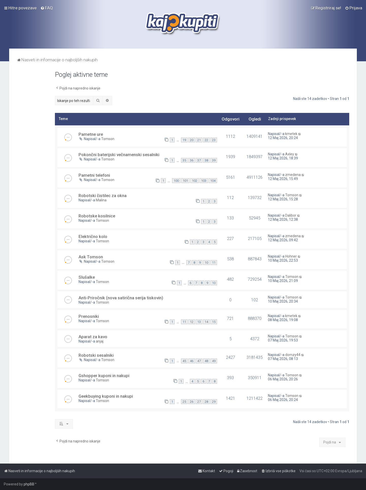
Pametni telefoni (94, 175)
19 (184, 140)
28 (206, 402)
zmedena (293, 175)
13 (199, 322)
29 (214, 402)
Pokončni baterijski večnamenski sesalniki (119, 154)
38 (206, 160)
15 (214, 322)
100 (176, 181)
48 (206, 361)
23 (214, 140)
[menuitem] (46, 7)
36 (191, 160)
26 (191, 402)
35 (184, 160)
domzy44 (292, 355)
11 (214, 262)
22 (206, 140)
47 (199, 361)
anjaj (99, 341)
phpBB (29, 484)
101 (185, 181)
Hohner (291, 256)
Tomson (107, 139)
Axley (289, 154)
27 (199, 402)
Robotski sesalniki (96, 355)
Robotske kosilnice (97, 215)
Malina (101, 200)
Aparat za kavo (93, 336)
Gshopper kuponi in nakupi (104, 375)
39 (214, 160)
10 (206, 262)
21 (199, 140)
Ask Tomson (91, 256)
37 (199, 160)
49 (214, 361)
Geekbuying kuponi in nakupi (106, 396)
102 (194, 181)
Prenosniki (89, 316)
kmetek (291, 134)
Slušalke (87, 277)
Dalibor (290, 215)
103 (203, 181)
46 (191, 361)
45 (184, 361)
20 (191, 140)
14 (206, 322)
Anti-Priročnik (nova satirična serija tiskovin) (121, 297)
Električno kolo (93, 236)
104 (213, 181)
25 (184, 402)
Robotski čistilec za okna (103, 195)
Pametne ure (91, 134)
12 (191, 322)
